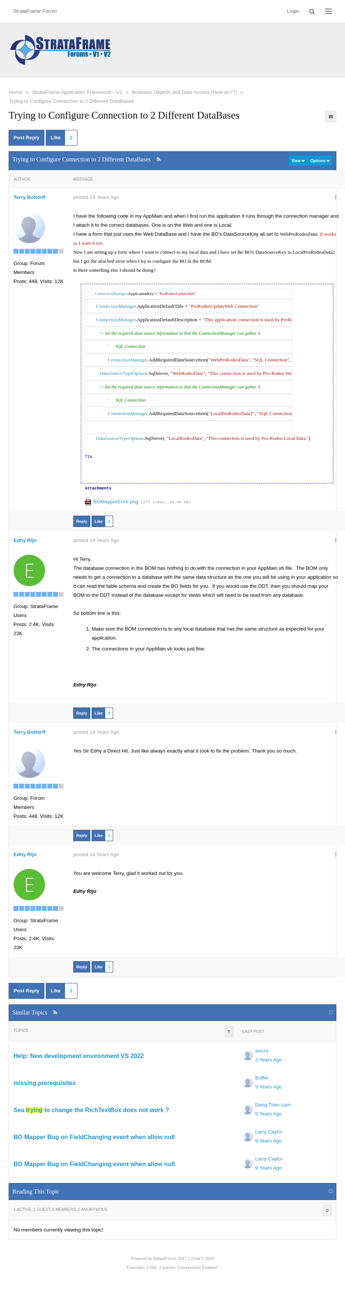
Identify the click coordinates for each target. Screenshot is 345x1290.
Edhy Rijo (25, 540)
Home (16, 92)
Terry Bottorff (29, 197)
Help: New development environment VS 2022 (79, 1056)
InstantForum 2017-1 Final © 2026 (183, 1258)
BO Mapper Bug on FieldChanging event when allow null (94, 1137)
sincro (262, 1051)
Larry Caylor (269, 1132)
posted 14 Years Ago (96, 197)
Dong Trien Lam (273, 1105)
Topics (21, 1030)
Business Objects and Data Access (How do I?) (184, 92)
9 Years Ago (268, 1087)
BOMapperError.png (115, 501)
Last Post (253, 1031)
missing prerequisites (45, 1083)
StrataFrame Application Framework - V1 (77, 92)
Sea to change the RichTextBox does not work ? (91, 1110)
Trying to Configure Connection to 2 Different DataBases (71, 101)
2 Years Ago (268, 1060)
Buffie (261, 1078)
